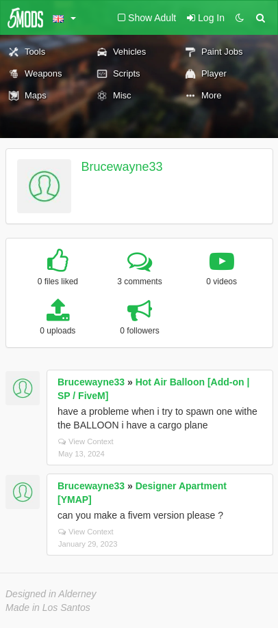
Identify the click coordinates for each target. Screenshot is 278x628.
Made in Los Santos (47, 607)
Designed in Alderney (51, 593)
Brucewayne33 (122, 167)
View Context (86, 441)
